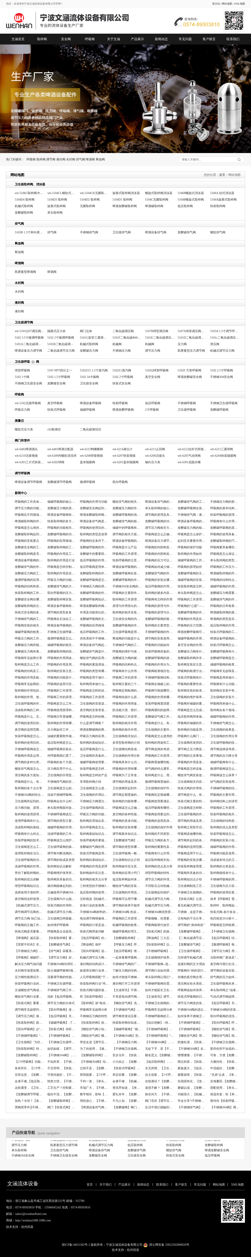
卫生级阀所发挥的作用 (192, 742)
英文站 (216, 3)
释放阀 (100, 159)
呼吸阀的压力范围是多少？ (192, 625)
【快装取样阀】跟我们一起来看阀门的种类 (29, 1022)
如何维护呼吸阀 (58, 925)
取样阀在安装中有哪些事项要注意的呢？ (224, 690)
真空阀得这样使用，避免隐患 (29, 899)
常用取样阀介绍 (90, 781)
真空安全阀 (152, 377)
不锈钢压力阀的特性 (93, 1016)
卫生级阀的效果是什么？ (224, 729)
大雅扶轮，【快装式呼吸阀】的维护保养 (224, 1061)
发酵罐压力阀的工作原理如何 (29, 573)
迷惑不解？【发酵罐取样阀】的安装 (159, 1087)
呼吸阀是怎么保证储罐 (224, 553)
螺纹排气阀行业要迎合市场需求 (29, 996)
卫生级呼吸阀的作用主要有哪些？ (29, 703)
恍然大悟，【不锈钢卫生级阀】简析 (62, 1081)
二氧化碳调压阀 (123, 331)
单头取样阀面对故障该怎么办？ (62, 807)
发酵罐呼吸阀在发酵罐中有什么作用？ (127, 573)
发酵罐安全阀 (56, 383)
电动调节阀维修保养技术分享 (94, 918)
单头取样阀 (55, 212)
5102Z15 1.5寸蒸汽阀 (94, 370)
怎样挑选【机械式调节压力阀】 (94, 899)
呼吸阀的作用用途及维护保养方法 (127, 703)
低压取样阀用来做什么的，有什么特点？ (192, 716)
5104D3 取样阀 (57, 199)
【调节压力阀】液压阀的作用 (29, 1016)
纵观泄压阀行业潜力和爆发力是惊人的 (94, 970)
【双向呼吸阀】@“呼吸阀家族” (29, 1029)
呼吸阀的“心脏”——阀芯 (192, 606)
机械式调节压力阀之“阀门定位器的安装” (94, 957)
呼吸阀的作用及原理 (93, 866)
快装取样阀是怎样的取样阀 (192, 586)
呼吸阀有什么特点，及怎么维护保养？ (29, 833)
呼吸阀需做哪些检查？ (159, 762)
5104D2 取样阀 (90, 199)
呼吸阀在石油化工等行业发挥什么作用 (62, 619)
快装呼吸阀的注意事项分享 (127, 560)
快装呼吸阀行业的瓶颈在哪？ (29, 983)
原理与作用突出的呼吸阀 (127, 606)
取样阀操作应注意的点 (127, 866)
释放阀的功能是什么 (126, 638)
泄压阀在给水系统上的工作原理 (192, 983)
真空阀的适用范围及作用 (29, 729)
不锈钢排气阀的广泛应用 (127, 964)
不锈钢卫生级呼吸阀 (224, 403)
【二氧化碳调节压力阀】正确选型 (192, 938)
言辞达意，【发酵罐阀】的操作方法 (29, 1074)
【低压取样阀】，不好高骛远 (159, 1061)
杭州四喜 (133, 1250)
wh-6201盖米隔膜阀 (125, 462)
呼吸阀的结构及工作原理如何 (29, 671)
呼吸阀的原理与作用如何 (159, 606)
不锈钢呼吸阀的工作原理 (159, 1016)
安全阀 (66, 39)
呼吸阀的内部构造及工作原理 (159, 547)
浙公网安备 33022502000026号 (169, 1244)
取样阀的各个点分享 (28, 788)
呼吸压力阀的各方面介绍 (159, 840)
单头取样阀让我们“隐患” (159, 977)
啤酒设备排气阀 (155, 232)
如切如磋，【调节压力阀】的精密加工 (62, 1048)
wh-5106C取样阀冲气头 (29, 193)
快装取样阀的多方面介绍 (62, 521)
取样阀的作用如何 (190, 553)
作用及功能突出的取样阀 (94, 612)
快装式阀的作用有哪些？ (192, 788)
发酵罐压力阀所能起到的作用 (29, 645)
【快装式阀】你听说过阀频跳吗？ (62, 1029)
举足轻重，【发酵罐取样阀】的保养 (127, 1074)
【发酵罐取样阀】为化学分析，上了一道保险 (62, 1100)
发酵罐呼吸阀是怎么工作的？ (94, 580)
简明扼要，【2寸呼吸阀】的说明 (94, 1074)
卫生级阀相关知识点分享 (127, 736)
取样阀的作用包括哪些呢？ (29, 690)
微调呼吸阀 (87, 482)
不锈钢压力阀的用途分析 (94, 586)
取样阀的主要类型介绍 (159, 625)
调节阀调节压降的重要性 (29, 912)
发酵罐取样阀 (24, 212)
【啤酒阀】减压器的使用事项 (29, 938)
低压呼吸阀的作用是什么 (94, 560)
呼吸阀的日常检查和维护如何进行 (224, 606)
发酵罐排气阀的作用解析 (29, 566)
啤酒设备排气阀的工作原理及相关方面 (159, 501)
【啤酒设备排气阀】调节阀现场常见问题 (94, 1107)
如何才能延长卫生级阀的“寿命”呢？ (159, 990)
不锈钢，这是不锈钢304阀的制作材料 (192, 912)
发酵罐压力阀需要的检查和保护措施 (224, 593)
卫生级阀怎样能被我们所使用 (62, 918)
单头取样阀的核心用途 (159, 508)
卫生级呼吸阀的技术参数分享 (224, 742)
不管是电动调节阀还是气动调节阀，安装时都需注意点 (127, 996)
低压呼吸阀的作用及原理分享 (159, 586)
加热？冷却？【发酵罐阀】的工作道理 (29, 1100)
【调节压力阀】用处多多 (224, 951)
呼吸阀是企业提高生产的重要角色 (62, 931)
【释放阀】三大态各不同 (159, 938)
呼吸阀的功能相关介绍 (62, 527)
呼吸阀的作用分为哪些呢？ (159, 664)
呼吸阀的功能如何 (157, 645)
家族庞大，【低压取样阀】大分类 (192, 1068)
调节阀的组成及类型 (61, 860)
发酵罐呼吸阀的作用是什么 (127, 625)
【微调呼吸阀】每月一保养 (224, 944)
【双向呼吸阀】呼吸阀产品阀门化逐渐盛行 (224, 1022)
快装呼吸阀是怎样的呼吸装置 (94, 768)
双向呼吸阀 (120, 482)
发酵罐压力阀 (89, 350)
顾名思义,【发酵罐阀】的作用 (159, 1055)
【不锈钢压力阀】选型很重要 (29, 951)
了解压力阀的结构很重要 (127, 970)
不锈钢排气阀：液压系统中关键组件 (192, 514)
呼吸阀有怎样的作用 (158, 599)
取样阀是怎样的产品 (93, 775)
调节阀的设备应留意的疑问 (224, 970)
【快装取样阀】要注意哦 (62, 938)
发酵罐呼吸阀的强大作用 (127, 514)
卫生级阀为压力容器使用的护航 (224, 886)
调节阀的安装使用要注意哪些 (159, 638)
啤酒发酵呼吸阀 (123, 409)
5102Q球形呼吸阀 (156, 370)
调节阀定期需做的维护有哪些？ (127, 794)
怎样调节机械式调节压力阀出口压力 (192, 957)
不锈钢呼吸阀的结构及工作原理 (224, 788)
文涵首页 (18, 39)
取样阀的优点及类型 (224, 827)
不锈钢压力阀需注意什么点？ (94, 801)
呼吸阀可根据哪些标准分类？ (159, 690)
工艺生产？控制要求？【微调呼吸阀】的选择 (62, 1087)
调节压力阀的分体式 (61, 1003)
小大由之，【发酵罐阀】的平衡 (127, 1061)
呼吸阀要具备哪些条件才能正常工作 (224, 547)
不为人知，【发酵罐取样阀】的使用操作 (127, 1100)
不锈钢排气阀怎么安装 (224, 723)
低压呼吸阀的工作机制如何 (94, 632)
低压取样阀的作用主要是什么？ (224, 625)
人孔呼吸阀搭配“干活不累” (94, 977)
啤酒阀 (90, 159)
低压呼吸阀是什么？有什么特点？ (94, 749)
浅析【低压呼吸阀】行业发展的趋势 (62, 996)
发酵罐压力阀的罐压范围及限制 (127, 658)
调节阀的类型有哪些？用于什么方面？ (127, 846)
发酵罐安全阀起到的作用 (94, 508)
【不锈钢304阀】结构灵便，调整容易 (94, 1061)
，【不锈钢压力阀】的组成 (127, 1042)
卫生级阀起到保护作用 (159, 892)
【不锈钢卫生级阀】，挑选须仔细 (224, 1042)
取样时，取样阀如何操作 (224, 905)
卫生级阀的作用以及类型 (94, 794)
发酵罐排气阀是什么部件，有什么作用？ (94, 651)
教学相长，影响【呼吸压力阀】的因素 (94, 1094)
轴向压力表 (152, 462)
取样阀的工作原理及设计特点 (127, 599)
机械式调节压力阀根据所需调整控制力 (62, 912)
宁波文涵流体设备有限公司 (124, 1244)
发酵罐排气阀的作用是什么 (159, 573)
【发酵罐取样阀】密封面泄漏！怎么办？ (29, 1055)
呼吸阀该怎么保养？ (224, 775)
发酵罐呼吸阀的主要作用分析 (192, 573)
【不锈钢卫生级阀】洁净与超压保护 (224, 931)
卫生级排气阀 (121, 232)
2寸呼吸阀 (152, 409)
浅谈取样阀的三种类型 (29, 710)
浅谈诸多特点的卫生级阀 (224, 860)
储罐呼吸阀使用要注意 (94, 762)
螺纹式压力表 (24, 429)
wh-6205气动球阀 (189, 455)
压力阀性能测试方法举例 (29, 977)
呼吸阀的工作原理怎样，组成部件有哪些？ (94, 697)
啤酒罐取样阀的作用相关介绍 (224, 573)
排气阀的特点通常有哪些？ (159, 768)
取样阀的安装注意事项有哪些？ (62, 671)
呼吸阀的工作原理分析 (127, 553)
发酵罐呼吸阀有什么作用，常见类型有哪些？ (224, 651)
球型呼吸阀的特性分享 (159, 873)
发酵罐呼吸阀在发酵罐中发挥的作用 (192, 508)
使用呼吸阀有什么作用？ (29, 820)
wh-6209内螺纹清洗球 (61, 455)
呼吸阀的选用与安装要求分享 (62, 684)
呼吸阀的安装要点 (27, 540)
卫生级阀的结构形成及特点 (224, 820)
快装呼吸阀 (120, 403)
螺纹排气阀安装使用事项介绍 (192, 775)
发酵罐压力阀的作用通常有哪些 (127, 508)
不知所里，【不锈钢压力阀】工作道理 (62, 1061)
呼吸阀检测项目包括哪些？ (159, 671)
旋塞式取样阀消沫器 (126, 193)
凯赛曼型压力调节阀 (191, 350)
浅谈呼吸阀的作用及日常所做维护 (29, 866)
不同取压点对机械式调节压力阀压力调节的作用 (159, 886)
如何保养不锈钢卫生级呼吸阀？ (192, 1016)
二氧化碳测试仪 (90, 429)
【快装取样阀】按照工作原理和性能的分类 (94, 1022)
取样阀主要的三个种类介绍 (127, 684)
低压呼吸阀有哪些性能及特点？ (159, 807)
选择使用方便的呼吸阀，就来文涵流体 (29, 892)
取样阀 (42, 39)
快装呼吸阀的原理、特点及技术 (224, 514)
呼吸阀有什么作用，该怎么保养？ (159, 853)
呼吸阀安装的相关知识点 (29, 625)
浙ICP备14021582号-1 (76, 1244)
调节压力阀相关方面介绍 (159, 527)
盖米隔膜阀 (87, 462)
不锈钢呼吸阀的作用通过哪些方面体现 (159, 632)
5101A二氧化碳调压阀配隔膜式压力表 (29, 344)
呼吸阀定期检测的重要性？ (127, 690)
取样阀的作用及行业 (61, 560)
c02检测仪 (54, 429)
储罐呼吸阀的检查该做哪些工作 (29, 632)
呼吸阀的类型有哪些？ (94, 671)
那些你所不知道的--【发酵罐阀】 (224, 1048)
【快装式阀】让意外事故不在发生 (192, 899)
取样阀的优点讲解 (27, 879)
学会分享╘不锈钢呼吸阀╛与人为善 (192, 1100)
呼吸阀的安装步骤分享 (192, 860)
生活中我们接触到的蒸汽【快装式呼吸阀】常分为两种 (159, 1107)
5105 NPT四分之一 (59, 370)
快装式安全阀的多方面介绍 (29, 612)
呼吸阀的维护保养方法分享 (192, 697)
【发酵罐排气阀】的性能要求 (192, 944)
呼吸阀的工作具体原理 (29, 501)
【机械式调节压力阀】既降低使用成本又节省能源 (29, 905)
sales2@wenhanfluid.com (31, 1214)
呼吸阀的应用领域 (92, 625)
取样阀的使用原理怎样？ (29, 814)
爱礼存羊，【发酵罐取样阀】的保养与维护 (127, 1094)
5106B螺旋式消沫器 (191, 193)
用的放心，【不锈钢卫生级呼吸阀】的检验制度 (94, 1100)
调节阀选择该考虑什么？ (224, 749)
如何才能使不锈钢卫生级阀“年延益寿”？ (127, 977)
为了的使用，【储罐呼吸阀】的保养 (94, 1048)
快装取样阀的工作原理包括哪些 (29, 593)
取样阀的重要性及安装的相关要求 (159, 846)
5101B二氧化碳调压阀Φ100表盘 (62, 344)
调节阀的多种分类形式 (29, 762)
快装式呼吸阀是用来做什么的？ (94, 853)
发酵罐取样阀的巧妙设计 (224, 540)
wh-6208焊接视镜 (91, 455)
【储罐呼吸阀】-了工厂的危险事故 (62, 1022)
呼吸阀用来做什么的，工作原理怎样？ (224, 703)
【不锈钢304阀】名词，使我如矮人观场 (192, 1048)
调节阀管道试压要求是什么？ (127, 1016)
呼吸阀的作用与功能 (93, 501)
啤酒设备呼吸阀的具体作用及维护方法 (127, 540)
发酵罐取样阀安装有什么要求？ (62, 599)
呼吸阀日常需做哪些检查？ (62, 716)
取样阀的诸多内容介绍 (159, 593)
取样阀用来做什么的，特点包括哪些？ (94, 684)
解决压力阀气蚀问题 (28, 964)
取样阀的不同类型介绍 (159, 833)
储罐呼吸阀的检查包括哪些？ (224, 664)
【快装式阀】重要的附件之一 (29, 1003)
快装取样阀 (217, 206)
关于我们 (105, 1184)
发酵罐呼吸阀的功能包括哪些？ (159, 521)
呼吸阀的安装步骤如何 (159, 580)
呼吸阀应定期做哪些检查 (159, 794)
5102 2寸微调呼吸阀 (60, 337)
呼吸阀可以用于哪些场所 (127, 899)
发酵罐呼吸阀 (219, 409)
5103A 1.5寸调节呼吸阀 (224, 331)
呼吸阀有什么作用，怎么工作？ (127, 671)
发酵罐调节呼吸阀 (59, 482)
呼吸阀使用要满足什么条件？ (159, 801)
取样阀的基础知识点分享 (94, 742)
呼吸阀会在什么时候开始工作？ (62, 801)
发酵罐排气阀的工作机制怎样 (192, 501)
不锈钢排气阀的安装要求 (62, 781)
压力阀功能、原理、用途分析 (29, 807)
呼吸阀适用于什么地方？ (192, 853)
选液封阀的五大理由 (191, 964)
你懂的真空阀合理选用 (192, 977)
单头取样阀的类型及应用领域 (224, 560)
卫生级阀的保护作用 (158, 827)
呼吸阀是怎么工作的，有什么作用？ (62, 703)
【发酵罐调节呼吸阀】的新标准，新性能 (29, 1094)
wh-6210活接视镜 (26, 455)
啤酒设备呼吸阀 (90, 403)
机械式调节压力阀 (222, 350)
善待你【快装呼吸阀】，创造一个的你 (224, 1100)
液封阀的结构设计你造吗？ (94, 964)
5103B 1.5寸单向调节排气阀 (29, 232)
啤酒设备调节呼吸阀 (28, 482)
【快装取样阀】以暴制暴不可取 (159, 944)
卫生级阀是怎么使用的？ (94, 788)
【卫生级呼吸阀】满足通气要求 (192, 951)
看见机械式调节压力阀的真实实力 (192, 905)
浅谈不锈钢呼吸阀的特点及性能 (62, 794)
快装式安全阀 (121, 383)
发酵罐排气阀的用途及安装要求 (94, 846)
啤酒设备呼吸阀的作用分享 (127, 566)
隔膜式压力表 (56, 331)
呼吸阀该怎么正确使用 (159, 534)
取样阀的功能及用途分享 (192, 729)
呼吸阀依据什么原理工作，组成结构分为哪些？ (127, 697)
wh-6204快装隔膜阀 (223, 455)
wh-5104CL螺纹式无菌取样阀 (62, 193)
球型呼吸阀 (22, 370)
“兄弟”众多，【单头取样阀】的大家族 (224, 1074)
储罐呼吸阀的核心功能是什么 (62, 501)
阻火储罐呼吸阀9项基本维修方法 (62, 970)
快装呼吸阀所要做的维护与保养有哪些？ (94, 840)
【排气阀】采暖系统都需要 (62, 951)
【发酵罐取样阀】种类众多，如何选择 (94, 1055)
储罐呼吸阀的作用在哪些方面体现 (224, 586)
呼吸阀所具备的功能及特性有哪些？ (192, 873)
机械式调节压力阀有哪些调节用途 (159, 905)
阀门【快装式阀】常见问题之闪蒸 (62, 1107)
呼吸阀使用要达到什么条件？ (159, 814)
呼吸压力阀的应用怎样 (94, 736)
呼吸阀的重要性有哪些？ (192, 684)
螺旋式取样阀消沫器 (158, 193)
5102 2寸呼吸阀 (122, 377)
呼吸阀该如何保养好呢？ (192, 990)
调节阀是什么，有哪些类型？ (192, 794)
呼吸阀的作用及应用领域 (192, 619)
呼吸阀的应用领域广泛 (62, 540)
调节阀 (50, 159)
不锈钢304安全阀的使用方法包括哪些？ (127, 586)
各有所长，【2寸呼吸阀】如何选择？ (29, 1068)
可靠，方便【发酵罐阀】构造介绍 (224, 1055)
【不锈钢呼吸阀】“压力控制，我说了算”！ (29, 1035)
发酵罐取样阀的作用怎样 (94, 573)
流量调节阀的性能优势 (62, 977)
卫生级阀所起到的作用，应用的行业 (29, 801)
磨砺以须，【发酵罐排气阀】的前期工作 (192, 1087)
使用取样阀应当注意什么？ (29, 853)
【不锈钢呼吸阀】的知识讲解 (62, 1035)
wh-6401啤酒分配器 (60, 449)
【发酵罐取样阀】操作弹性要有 (127, 938)
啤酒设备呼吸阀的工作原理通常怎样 (192, 521)
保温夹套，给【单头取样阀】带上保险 (224, 1094)
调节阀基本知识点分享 (127, 833)
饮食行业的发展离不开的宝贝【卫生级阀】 (94, 905)
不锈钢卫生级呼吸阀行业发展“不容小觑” (62, 983)
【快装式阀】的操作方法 (159, 931)
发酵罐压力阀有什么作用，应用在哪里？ (192, 651)
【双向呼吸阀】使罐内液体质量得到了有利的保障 (62, 1009)
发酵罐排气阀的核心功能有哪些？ (127, 521)
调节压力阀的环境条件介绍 (159, 879)
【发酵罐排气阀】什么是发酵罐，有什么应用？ (127, 840)
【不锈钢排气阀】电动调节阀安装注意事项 (192, 1107)
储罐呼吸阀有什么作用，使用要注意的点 (224, 762)
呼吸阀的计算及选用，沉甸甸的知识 (94, 925)
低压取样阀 (185, 206)
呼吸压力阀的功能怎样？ (62, 580)
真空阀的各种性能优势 (127, 814)
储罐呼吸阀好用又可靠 (127, 931)
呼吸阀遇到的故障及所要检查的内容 (159, 710)
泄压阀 (214, 344)
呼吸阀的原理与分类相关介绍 (159, 612)
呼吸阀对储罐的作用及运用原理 (192, 723)
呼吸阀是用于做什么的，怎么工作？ (94, 677)
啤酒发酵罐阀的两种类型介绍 (94, 729)
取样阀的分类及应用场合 (224, 866)
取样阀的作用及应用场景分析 (62, 573)
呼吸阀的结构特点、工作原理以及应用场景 (127, 664)
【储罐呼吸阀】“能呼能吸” (127, 1029)
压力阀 (182, 344)
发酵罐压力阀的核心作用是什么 (192, 527)
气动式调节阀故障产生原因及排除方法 (224, 996)
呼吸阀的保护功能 (190, 547)
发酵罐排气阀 (187, 232)
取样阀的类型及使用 (93, 534)
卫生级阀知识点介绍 (126, 860)
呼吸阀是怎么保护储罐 (192, 534)
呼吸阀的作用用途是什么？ (62, 658)
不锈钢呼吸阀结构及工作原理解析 (159, 677)
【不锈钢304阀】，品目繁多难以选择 (159, 1042)
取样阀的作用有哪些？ (62, 723)
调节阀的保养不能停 (126, 905)
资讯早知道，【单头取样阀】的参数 (127, 1087)
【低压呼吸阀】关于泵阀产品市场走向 (224, 1003)
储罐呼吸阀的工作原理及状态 (192, 560)
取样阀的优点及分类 (158, 866)
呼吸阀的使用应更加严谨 (224, 892)
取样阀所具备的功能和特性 (62, 879)
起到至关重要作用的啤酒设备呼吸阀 (192, 540)
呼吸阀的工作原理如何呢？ (62, 690)
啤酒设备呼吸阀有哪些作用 (62, 514)
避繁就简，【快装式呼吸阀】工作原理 (192, 1074)
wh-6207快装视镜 (123, 455)
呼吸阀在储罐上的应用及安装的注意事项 (159, 684)
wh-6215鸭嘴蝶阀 (91, 449)
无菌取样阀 (87, 206)
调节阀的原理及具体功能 (159, 514)
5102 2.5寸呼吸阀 (221, 370)
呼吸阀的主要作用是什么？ (224, 794)
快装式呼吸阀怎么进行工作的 (224, 645)
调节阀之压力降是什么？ (192, 749)
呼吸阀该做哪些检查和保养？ (192, 833)
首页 (222, 174)
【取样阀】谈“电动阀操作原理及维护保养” (94, 1003)
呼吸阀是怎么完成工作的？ (192, 710)
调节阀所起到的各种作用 (192, 840)
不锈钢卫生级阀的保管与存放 (159, 1003)
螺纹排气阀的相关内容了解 (127, 501)
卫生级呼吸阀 (187, 409)
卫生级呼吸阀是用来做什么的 (127, 632)
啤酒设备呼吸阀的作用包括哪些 (62, 625)
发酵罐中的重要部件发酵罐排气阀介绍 (94, 553)
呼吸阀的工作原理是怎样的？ (159, 755)
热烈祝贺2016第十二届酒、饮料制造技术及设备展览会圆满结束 (224, 918)
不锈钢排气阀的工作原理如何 (29, 619)
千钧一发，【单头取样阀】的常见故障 (94, 1081)
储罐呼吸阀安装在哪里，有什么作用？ (62, 749)
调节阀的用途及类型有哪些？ (192, 820)
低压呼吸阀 (152, 403)
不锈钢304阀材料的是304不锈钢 (94, 912)
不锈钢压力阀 (121, 350)
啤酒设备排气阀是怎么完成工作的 (94, 521)
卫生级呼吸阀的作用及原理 (192, 814)
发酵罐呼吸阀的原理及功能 (224, 527)
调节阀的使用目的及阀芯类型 (29, 723)
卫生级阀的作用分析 (126, 755)
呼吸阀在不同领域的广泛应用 (29, 514)
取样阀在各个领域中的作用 (224, 710)
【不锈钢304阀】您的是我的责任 (127, 1035)
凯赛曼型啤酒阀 (25, 271)
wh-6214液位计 (122, 449)
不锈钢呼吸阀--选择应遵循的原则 (159, 964)
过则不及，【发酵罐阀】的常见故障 (94, 1068)
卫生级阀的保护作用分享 (159, 788)
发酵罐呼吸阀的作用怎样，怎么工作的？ (94, 593)
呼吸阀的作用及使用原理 (192, 762)
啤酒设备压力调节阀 (28, 350)
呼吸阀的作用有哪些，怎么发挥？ (159, 697)
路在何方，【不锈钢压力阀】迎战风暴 (159, 1094)
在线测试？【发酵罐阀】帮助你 (159, 1081)
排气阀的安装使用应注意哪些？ (224, 781)
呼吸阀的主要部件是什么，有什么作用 (127, 593)
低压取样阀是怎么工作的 (62, 742)
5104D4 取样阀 (25, 199)
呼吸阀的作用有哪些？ (127, 768)
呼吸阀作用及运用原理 (29, 755)
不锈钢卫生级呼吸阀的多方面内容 (62, 632)
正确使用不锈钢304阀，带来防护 (62, 892)
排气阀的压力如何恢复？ (224, 977)
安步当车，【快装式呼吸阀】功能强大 (127, 1055)
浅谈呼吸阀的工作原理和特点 (62, 833)
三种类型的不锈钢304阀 (94, 886)
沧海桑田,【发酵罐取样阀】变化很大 (224, 1081)
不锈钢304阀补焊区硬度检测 (62, 964)
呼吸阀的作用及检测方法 (29, 677)
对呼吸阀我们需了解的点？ (62, 755)
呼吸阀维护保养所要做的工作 (62, 873)
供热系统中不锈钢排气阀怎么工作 (94, 638)
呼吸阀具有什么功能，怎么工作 (127, 762)
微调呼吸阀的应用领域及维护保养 (29, 580)
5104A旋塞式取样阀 (223, 199)
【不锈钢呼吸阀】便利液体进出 (159, 951)
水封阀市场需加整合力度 (29, 970)
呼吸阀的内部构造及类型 (159, 553)
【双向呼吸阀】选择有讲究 (94, 951)
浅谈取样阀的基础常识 (29, 827)
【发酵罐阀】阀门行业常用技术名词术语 (127, 1107)
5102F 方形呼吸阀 (189, 370)
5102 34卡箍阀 (89, 377)
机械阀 (117, 344)
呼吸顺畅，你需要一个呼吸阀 (159, 918)
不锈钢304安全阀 (221, 377)
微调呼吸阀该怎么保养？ (224, 768)
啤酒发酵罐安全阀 (190, 377)
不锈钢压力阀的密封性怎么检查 (224, 501)
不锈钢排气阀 (89, 232)
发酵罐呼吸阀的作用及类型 (94, 547)
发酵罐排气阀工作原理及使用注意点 (159, 716)
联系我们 (232, 39)
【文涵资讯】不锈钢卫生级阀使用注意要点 (127, 990)
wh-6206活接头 (155, 455)
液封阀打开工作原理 (126, 983)
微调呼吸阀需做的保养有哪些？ (159, 781)
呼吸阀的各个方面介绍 (62, 762)
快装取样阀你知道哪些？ (127, 1022)
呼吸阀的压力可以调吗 (159, 560)
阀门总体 (86, 331)
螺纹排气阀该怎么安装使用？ (29, 768)
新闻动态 (161, 39)
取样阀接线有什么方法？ (224, 873)
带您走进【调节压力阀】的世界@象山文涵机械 (94, 1042)
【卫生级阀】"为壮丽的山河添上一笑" (29, 1042)
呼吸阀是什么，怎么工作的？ (29, 716)
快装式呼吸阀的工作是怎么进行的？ (224, 632)
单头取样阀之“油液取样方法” (224, 990)
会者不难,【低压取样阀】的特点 (29, 1081)
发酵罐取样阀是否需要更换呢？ (29, 553)
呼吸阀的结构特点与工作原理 (224, 580)
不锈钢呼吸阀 (187, 403)
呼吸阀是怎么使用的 (158, 736)
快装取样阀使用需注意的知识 (192, 866)
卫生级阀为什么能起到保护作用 (62, 899)
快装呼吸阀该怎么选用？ (224, 833)
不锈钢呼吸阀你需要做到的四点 (159, 983)
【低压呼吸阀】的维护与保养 (94, 938)
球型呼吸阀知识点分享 (29, 886)
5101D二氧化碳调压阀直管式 (192, 337)
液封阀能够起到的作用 (62, 886)
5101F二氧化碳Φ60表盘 (127, 337)
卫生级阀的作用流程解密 (127, 892)
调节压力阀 (152, 350)
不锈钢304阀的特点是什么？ (29, 794)
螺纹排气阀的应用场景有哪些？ (94, 658)
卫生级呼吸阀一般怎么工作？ (127, 853)
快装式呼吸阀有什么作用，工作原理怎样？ (192, 677)
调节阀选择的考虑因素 (159, 749)
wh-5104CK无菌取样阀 (94, 193)
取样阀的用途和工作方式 (159, 742)
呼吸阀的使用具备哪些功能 (224, 534)
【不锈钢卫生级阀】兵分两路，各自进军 (127, 1048)
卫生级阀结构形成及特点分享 (127, 749)
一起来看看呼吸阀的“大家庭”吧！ (127, 957)
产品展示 (137, 39)
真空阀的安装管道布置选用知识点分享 (94, 710)
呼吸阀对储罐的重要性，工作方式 (192, 703)
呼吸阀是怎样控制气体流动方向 (62, 566)
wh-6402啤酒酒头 (26, 449)
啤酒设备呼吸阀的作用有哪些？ (224, 638)
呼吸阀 (90, 39)
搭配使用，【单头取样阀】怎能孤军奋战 (224, 1087)
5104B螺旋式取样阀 (191, 199)
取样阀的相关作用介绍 (127, 729)
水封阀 (70, 159)
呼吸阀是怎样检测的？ (224, 925)
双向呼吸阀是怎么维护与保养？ (94, 827)
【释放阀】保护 (90, 944)
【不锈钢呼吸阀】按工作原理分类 (192, 1029)
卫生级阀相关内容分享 (192, 781)
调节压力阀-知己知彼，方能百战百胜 (29, 918)
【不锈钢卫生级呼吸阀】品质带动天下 (62, 1042)
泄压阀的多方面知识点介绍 (29, 775)
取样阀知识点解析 (59, 866)
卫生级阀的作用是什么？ (62, 775)
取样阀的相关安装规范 (127, 612)
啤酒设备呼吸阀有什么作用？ (62, 606)
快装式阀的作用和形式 (62, 905)
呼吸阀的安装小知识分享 (224, 840)
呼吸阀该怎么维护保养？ (62, 840)
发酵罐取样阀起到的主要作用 (29, 534)
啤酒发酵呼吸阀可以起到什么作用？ (192, 632)
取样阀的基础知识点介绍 (94, 860)
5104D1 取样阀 (122, 199)
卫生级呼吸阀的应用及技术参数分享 (94, 807)
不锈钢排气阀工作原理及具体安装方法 (62, 990)
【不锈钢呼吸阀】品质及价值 (159, 1029)
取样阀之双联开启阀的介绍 (192, 827)
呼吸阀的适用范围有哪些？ (192, 846)
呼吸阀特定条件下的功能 (94, 540)
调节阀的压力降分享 (224, 755)
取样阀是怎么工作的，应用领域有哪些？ (29, 664)
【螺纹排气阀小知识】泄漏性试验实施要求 (94, 1029)
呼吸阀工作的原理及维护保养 (127, 677)
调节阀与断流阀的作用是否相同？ (62, 853)
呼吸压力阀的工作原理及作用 (29, 638)
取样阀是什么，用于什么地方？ (159, 775)
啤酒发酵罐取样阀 (124, 206)
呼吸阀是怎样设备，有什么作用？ (192, 768)
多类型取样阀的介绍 (126, 742)
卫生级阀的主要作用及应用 (159, 729)
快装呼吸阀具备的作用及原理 (159, 651)
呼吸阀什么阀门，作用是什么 (192, 736)
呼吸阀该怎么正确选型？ (127, 807)
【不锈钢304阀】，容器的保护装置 (62, 1055)
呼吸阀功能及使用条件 (224, 853)
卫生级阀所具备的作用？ (94, 755)
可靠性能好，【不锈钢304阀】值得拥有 (62, 1074)
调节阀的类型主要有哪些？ (62, 820)
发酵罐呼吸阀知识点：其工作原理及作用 (94, 599)
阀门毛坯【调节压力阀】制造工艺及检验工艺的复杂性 (159, 1100)
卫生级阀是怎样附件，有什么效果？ (192, 807)
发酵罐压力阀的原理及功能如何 (62, 508)
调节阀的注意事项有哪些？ (192, 755)
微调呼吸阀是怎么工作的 (62, 638)
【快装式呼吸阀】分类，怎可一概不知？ (127, 1068)
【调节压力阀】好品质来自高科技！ (62, 957)
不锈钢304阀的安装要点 (224, 1009)
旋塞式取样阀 (56, 206)
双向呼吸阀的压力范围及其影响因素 (62, 593)
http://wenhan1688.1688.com (33, 1220)
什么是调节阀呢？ (92, 723)
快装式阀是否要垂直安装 (29, 931)
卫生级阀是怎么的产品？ (62, 788)
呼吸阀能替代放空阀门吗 (159, 925)
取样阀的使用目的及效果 (29, 742)
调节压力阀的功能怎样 (29, 508)
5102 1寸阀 (22, 377)
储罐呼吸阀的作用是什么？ (62, 827)
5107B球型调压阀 (156, 331)
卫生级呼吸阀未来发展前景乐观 (224, 983)
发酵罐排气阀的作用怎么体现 (224, 599)
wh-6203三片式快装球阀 (29, 462)
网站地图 (227, 3)
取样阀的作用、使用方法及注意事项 (29, 697)
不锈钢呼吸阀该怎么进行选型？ (62, 814)
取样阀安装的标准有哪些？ (192, 690)
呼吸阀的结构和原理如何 (29, 586)
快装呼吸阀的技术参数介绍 (29, 840)
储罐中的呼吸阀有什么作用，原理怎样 (127, 527)
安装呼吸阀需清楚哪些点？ (159, 703)
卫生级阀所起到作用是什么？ (127, 788)
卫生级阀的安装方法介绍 (224, 697)
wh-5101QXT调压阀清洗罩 (29, 331)
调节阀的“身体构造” (191, 925)
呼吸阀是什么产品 (124, 547)
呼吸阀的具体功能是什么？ (127, 820)
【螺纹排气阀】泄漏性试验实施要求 (224, 1029)
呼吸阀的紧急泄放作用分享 (94, 664)
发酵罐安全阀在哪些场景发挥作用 (29, 599)
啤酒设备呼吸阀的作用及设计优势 (29, 560)
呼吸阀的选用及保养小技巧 (159, 820)
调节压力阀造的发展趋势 (192, 1003)
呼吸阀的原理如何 (190, 566)
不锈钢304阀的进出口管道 (192, 1009)
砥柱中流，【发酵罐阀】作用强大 (62, 1094)
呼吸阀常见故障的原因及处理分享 (29, 684)
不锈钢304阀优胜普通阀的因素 (159, 912)
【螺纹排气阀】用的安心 (192, 1035)
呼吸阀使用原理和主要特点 (62, 710)
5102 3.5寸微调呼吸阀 (29, 337)
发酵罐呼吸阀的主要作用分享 (94, 619)
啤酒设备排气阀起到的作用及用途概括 (94, 645)
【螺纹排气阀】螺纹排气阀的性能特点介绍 (94, 1035)
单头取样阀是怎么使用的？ (192, 593)
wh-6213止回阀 (155, 449)
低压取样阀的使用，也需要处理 (94, 892)
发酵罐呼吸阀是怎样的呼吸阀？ (224, 658)
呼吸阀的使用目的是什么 (94, 527)
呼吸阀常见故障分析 (93, 1009)
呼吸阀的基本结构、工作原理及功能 (224, 508)
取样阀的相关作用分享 (127, 723)
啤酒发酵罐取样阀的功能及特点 (94, 514)
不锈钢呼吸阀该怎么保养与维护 (29, 749)
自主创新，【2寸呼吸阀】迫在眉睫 (159, 1074)
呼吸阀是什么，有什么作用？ (29, 781)
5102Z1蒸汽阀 (121, 370)
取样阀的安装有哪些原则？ (127, 827)
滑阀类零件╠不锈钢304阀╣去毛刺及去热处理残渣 (29, 1107)
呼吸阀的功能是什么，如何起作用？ (62, 677)
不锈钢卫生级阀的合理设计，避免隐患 (192, 892)
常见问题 (185, 39)
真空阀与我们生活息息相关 (224, 964)
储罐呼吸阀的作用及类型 (192, 638)
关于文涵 (113, 39)
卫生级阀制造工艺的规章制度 (192, 886)
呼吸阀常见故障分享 (28, 658)
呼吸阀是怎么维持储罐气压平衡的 (29, 527)
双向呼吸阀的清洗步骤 (224, 1016)
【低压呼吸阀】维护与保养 (127, 951)
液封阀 (60, 159)
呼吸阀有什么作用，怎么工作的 (224, 521)
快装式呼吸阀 (56, 409)
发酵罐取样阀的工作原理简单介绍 (62, 547)
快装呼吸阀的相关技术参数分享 (224, 814)
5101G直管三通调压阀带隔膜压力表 (94, 337)
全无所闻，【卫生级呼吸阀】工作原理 (159, 1068)
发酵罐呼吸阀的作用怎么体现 (192, 612)
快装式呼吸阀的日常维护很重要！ (192, 996)
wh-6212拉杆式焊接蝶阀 (192, 449)
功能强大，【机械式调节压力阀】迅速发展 (192, 1094)
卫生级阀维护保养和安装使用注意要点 (159, 957)
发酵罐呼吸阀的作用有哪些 (127, 580)
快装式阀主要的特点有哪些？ (192, 801)
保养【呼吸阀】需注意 (224, 899)
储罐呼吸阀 (87, 409)
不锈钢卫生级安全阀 (28, 383)
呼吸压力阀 (22, 409)
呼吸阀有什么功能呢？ (224, 684)
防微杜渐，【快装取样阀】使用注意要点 (192, 1042)
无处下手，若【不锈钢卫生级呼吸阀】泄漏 (159, 1048)
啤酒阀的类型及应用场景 (224, 619)
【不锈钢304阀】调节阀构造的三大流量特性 (224, 1107)
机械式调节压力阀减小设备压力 (159, 899)
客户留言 (209, 39)
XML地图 (239, 3)
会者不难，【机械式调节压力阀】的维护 (127, 1081)
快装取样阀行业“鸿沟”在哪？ (94, 983)
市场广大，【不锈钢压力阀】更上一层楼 (94, 1087)
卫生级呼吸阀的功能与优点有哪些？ (29, 860)
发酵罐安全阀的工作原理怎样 (29, 547)
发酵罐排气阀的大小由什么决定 (62, 586)
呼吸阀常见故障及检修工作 (224, 671)
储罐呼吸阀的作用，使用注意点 (224, 716)
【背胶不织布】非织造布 (29, 944)
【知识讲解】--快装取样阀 (159, 1022)
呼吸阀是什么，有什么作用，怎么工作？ (159, 723)
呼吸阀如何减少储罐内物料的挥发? (159, 566)
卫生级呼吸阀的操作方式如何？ (62, 846)
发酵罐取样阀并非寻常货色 (192, 658)
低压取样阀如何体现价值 (127, 879)
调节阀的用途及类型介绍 (127, 781)
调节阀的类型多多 (59, 612)
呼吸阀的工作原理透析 (127, 918)
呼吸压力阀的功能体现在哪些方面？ (94, 814)
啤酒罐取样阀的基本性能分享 (224, 612)
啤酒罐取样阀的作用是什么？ (29, 521)
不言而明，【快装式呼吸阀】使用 (62, 1068)
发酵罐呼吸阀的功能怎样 (62, 534)
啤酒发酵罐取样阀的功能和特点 (94, 606)
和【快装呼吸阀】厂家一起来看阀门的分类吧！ (94, 996)
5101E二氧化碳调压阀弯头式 (159, 337)
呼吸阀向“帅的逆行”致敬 (192, 970)
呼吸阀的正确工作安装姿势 (29, 925)
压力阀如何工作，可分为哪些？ (62, 729)
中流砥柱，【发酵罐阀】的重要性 (224, 1068)
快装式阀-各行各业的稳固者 (224, 912)
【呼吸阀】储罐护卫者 (29, 957)
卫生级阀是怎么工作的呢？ (29, 846)
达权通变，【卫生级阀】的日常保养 (29, 1087)
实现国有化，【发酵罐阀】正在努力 (192, 1081)
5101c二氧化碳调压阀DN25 (224, 337)
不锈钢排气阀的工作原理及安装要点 (127, 645)
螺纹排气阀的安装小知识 (127, 886)
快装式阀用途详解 (92, 931)
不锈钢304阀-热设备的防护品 (127, 912)
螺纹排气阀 (217, 232)
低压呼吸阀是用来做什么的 (94, 566)
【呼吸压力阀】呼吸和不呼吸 (127, 944)
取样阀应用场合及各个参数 (94, 820)
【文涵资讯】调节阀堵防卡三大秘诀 (159, 996)
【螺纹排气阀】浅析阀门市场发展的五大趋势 (127, 1003)
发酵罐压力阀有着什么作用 (29, 651)
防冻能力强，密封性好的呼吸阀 (127, 710)
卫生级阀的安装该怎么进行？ (94, 703)
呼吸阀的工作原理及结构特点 (127, 716)
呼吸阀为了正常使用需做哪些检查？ (127, 775)
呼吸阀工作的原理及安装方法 (62, 697)
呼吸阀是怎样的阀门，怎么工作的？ (94, 716)
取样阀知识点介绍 (190, 879)
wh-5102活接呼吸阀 (28, 403)
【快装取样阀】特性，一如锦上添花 (29, 1048)
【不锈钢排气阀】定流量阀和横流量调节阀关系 (127, 1009)
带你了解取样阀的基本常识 (29, 873)
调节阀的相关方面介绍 (127, 534)
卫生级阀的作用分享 (224, 736)
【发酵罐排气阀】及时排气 (62, 944)
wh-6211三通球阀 (221, 449)
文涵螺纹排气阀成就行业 (29, 990)
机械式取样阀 (24, 206)
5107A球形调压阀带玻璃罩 (192, 331)
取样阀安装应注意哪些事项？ (192, 664)
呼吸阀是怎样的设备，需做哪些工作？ (94, 690)
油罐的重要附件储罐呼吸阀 (62, 736)
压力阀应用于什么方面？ (62, 768)
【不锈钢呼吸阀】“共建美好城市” (159, 1035)
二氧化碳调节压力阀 (61, 350)
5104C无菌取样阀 (156, 199)
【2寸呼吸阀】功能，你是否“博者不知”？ (29, 1061)
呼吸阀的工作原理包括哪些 (192, 599)
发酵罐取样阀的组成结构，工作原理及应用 (62, 651)
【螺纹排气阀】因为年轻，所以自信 (224, 1035)
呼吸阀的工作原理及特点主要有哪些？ (224, 807)
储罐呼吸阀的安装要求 (192, 580)
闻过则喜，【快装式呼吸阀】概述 (192, 1061)
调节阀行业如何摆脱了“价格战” (159, 970)
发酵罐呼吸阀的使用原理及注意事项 (159, 658)
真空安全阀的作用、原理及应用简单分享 (192, 645)
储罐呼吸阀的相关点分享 (62, 645)
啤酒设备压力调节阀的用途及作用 (159, 540)
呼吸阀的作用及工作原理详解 (62, 553)
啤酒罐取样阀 (154, 206)
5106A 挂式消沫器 (222, 193)
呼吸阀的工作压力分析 (224, 566)
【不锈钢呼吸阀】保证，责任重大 (192, 1022)
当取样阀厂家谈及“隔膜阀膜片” (224, 957)
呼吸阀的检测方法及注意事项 (192, 671)
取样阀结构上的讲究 (224, 801)
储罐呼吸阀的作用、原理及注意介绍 (224, 846)
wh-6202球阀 (55, 462)
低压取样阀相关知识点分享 (159, 860)
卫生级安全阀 (89, 383)
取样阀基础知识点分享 (94, 833)
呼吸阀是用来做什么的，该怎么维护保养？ (224, 677)
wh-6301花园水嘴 (189, 462)
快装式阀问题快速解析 (94, 990)
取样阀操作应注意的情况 (94, 873)
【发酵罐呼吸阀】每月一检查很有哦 (192, 931)
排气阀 (80, 159)
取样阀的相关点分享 (93, 879)
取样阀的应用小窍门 (126, 873)
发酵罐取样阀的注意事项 (29, 606)
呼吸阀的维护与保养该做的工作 (127, 651)
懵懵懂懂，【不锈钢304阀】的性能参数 (192, 1055)
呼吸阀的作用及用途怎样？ (62, 664)
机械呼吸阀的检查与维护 (127, 925)
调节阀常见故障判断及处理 (29, 1009)
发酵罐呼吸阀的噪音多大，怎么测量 (159, 619)
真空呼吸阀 (55, 403)
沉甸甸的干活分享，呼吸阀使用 (192, 918)
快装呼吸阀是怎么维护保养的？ (29, 736)
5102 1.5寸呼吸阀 (58, 377)
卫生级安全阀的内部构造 (127, 619)
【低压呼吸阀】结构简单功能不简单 (224, 938)
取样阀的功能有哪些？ (127, 801)
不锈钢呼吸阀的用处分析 (224, 879)
